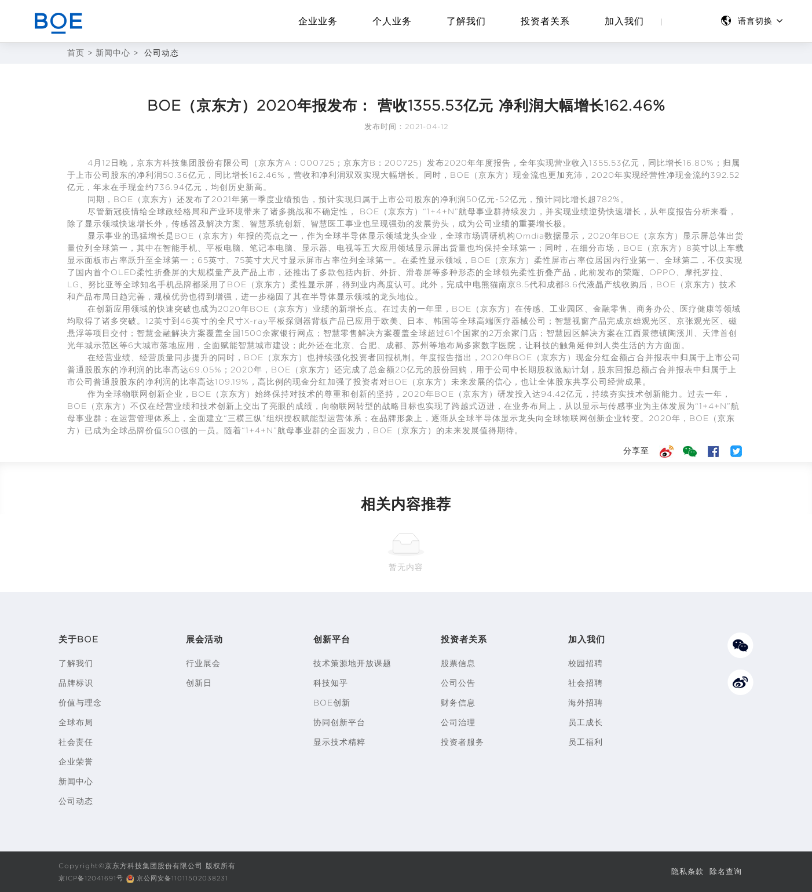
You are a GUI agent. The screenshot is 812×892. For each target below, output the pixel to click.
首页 (76, 53)
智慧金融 (154, 333)
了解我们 (466, 21)
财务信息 (458, 702)
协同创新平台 (339, 722)
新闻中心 (113, 53)
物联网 (135, 394)
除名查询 (724, 871)
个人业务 (392, 21)
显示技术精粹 (339, 742)
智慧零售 (340, 333)
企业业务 (318, 21)
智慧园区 (563, 333)
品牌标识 (75, 683)
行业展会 (203, 663)
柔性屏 (547, 260)
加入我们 (624, 21)
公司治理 (458, 722)
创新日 (199, 683)
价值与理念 (80, 702)
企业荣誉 (75, 761)
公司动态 (75, 801)
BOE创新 (331, 702)
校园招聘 (585, 663)
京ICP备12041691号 (93, 878)
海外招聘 (585, 702)
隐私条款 (684, 871)
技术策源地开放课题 (352, 663)
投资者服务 (462, 742)
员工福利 (585, 742)
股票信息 (458, 663)
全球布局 (75, 722)
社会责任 (75, 742)
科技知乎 (330, 683)
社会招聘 (585, 683)
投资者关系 (545, 21)
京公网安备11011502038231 (191, 878)
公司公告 (458, 683)
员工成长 (585, 722)
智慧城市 (255, 345)
